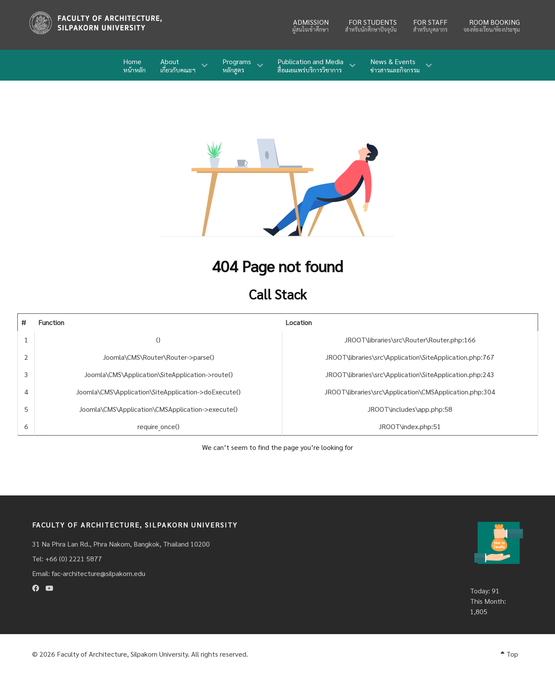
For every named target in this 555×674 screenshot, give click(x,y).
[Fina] (95, 22)
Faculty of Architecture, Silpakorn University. (123, 653)
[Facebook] (35, 588)
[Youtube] (49, 588)
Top (509, 653)
